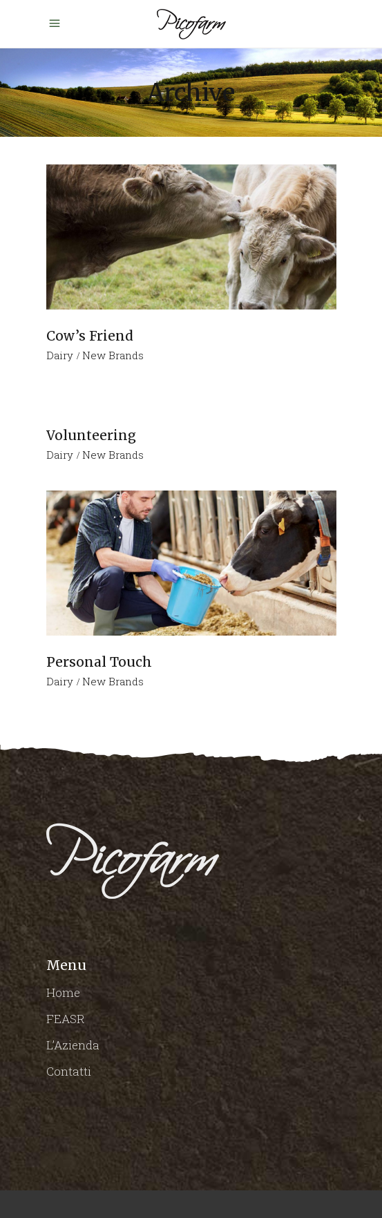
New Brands (113, 355)
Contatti (68, 1071)
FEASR (65, 1019)
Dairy (59, 355)
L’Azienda (72, 1045)
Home (63, 992)
